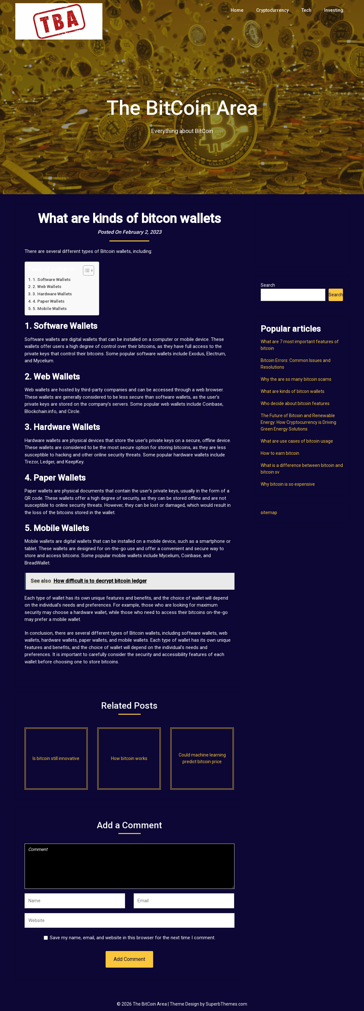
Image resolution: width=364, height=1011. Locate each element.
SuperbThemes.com (226, 1004)
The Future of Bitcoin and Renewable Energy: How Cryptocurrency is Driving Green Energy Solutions (298, 422)
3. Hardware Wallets (52, 293)
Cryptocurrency (274, 10)
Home (240, 10)
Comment (129, 866)
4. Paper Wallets (48, 301)
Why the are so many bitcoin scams (296, 379)
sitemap (269, 512)
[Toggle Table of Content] (85, 270)
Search (268, 285)
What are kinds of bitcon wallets (292, 391)
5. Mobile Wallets (50, 308)
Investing (334, 10)
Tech (307, 10)
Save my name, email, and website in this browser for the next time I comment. (132, 938)
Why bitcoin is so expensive (288, 484)
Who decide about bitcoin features (295, 403)
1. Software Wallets (52, 279)
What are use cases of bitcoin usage (297, 441)
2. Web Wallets (47, 286)
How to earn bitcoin (280, 453)
